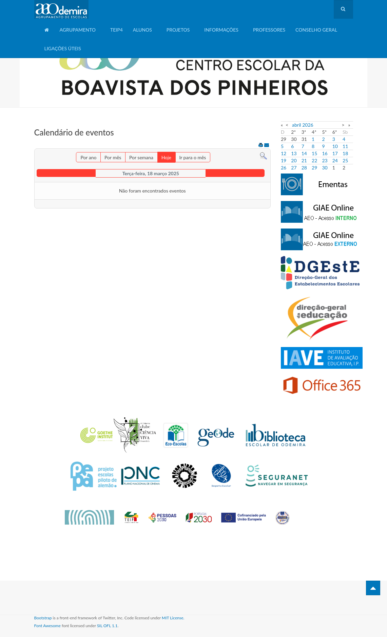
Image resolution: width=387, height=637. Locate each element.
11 (345, 146)
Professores (269, 30)
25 (345, 160)
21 (304, 160)
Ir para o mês (192, 157)
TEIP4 (116, 30)
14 (304, 153)
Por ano (88, 157)
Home (47, 32)
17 (335, 153)
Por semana (141, 157)
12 (283, 153)
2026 (307, 125)
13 (293, 153)
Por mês (112, 157)
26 (283, 167)
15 (314, 153)
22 (314, 160)
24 (335, 160)
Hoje (166, 157)
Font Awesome (47, 625)
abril (296, 125)
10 (335, 146)
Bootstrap (43, 617)
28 (304, 167)
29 (314, 167)
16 (324, 153)
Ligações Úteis (62, 48)
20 (293, 160)
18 (345, 153)
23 (324, 160)
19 (283, 160)
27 (293, 167)
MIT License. (173, 617)
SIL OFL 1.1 (107, 625)
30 (324, 167)
